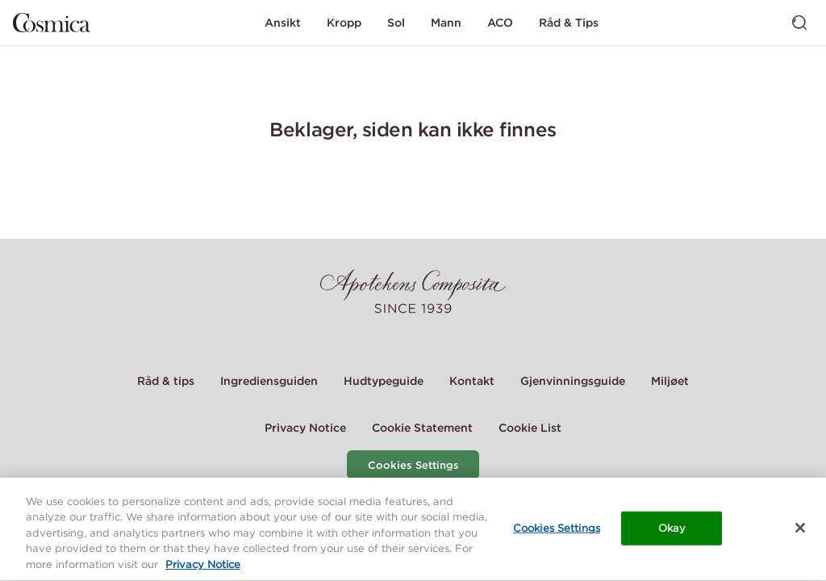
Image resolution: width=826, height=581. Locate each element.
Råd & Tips (569, 22)
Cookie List (530, 427)
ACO (500, 22)
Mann (446, 22)
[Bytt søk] (799, 22)
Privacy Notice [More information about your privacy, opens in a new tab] (202, 567)
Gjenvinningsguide (572, 381)
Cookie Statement (422, 427)
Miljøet (670, 381)
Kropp (344, 22)
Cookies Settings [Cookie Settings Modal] (413, 465)
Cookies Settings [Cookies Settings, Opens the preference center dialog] (556, 530)
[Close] (800, 529)
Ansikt (283, 22)
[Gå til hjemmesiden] (51, 22)
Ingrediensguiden (269, 381)
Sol (396, 22)
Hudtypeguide (383, 381)
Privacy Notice (305, 427)
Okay (672, 530)
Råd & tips (165, 381)
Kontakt (471, 381)
